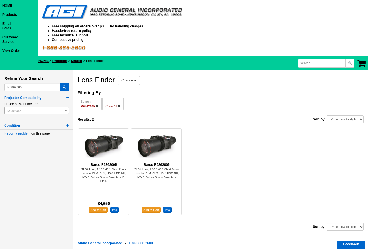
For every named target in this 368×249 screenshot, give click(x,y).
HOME (7, 6)
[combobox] (322, 63)
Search (76, 61)
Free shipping (63, 26)
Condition (12, 125)
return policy (81, 31)
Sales (6, 28)
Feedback (351, 244)
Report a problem (17, 133)
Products (9, 15)
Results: (84, 120)
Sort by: (319, 119)
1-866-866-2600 (141, 243)
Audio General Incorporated (100, 243)
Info (114, 209)
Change (128, 80)
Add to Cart (98, 209)
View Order (11, 51)
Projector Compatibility (22, 98)
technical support (74, 35)
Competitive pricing (67, 40)
